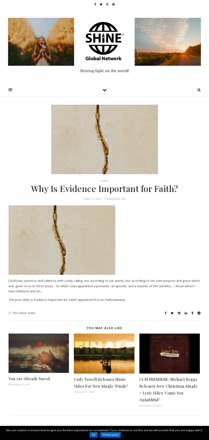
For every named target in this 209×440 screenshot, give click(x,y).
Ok (93, 435)
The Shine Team (24, 313)
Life (104, 181)
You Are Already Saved (29, 378)
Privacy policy (110, 435)
